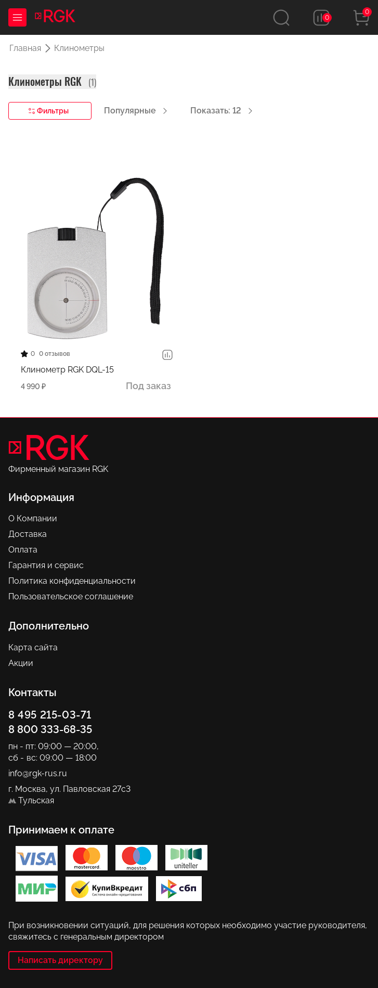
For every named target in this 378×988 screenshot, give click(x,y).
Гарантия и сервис (46, 565)
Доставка (27, 534)
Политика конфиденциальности (72, 581)
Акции (20, 663)
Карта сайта (33, 647)
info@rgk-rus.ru (37, 773)
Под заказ (148, 385)
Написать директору (60, 960)
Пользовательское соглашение (70, 596)
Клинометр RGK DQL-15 (67, 370)
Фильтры (49, 111)
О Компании (32, 518)
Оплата (22, 550)
